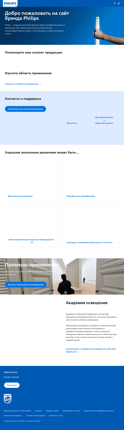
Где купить (72, 123)
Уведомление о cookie (71, 410)
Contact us (12, 385)
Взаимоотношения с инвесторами (17, 410)
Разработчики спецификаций (81, 196)
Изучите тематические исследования (25, 284)
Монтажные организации (20, 196)
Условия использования (35, 415)
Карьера (38, 410)
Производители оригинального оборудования (31, 240)
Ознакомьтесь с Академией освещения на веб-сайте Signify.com (91, 350)
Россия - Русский (11, 377)
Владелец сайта (52, 410)
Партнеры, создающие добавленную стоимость (89, 242)
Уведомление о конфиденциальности (99, 410)
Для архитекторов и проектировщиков (104, 120)
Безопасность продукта (13, 415)
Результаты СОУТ (56, 415)
